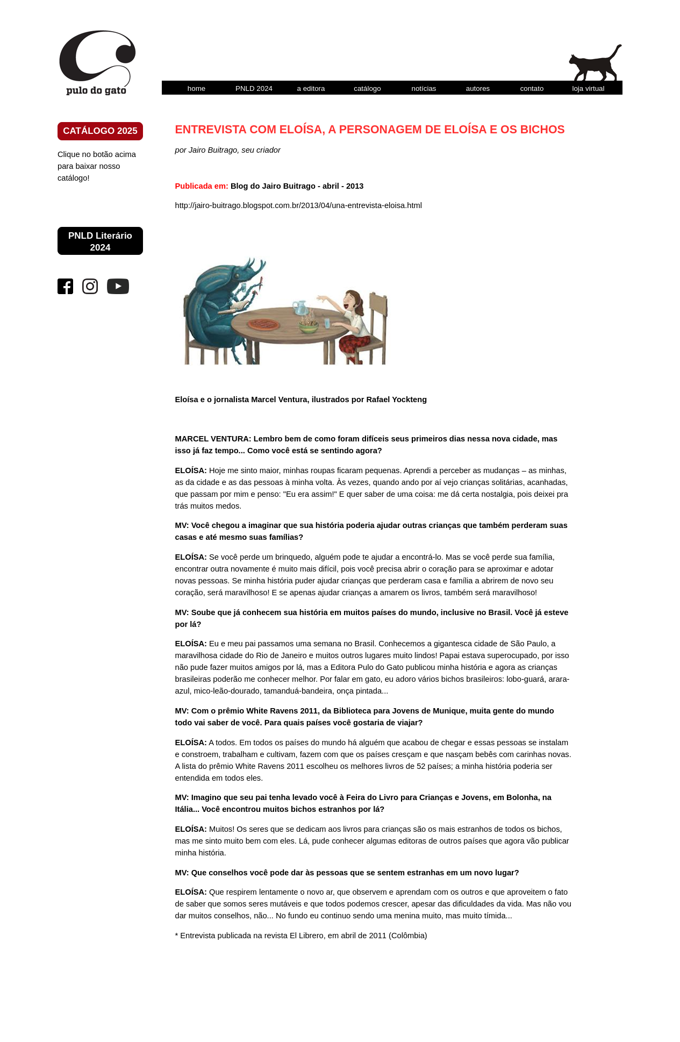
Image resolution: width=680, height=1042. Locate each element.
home (196, 88)
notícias (424, 88)
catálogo (367, 88)
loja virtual (588, 88)
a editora (311, 88)
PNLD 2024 (254, 88)
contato (532, 88)
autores (478, 88)
